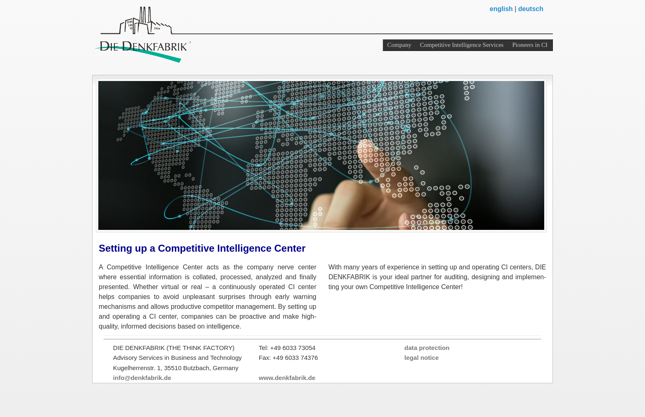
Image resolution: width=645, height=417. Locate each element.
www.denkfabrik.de (287, 377)
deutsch (530, 8)
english (501, 8)
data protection (427, 347)
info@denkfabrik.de (142, 377)
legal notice (421, 357)
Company (399, 45)
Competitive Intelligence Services (461, 45)
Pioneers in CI (530, 45)
